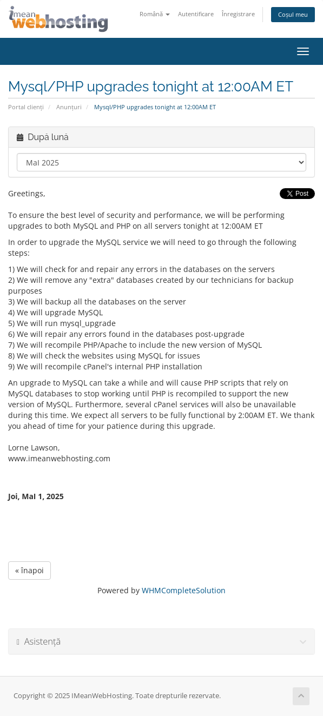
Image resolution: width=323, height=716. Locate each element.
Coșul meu (293, 14)
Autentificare (196, 14)
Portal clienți (26, 107)
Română (155, 14)
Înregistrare (238, 14)
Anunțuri (69, 107)
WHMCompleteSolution (184, 590)
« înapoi (29, 570)
